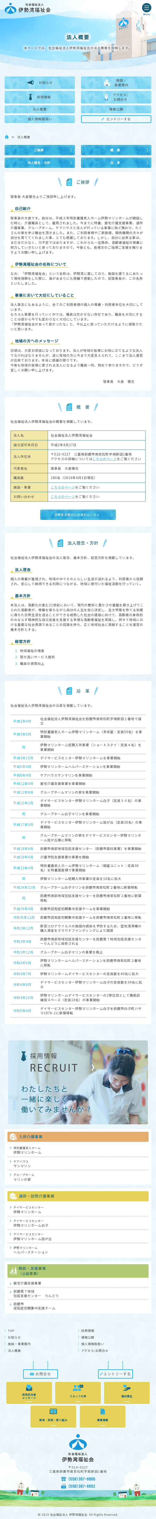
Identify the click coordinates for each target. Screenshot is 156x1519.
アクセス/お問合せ (116, 97)
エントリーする (116, 119)
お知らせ (40, 82)
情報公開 (116, 109)
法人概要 (40, 109)
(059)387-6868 (81, 1479)
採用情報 (40, 97)
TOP (11, 1330)
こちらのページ (104, 458)
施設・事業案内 (116, 82)
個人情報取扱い (40, 119)
